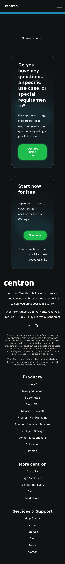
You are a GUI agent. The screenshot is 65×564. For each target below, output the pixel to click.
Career (32, 552)
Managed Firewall (32, 411)
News (32, 545)
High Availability (32, 478)
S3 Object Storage (32, 431)
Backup (32, 491)
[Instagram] (36, 325)
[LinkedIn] (28, 325)
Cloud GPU (32, 404)
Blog (32, 538)
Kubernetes (32, 397)
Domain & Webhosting (32, 438)
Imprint (9, 317)
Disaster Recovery (32, 485)
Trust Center (32, 498)
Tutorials (32, 532)
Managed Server (32, 391)
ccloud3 (32, 384)
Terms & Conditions (48, 317)
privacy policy (46, 353)
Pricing (32, 451)
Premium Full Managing (32, 417)
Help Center (32, 518)
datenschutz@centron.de (36, 351)
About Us (32, 471)
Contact (32, 525)
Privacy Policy (24, 317)
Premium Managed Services (32, 424)
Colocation (32, 444)
